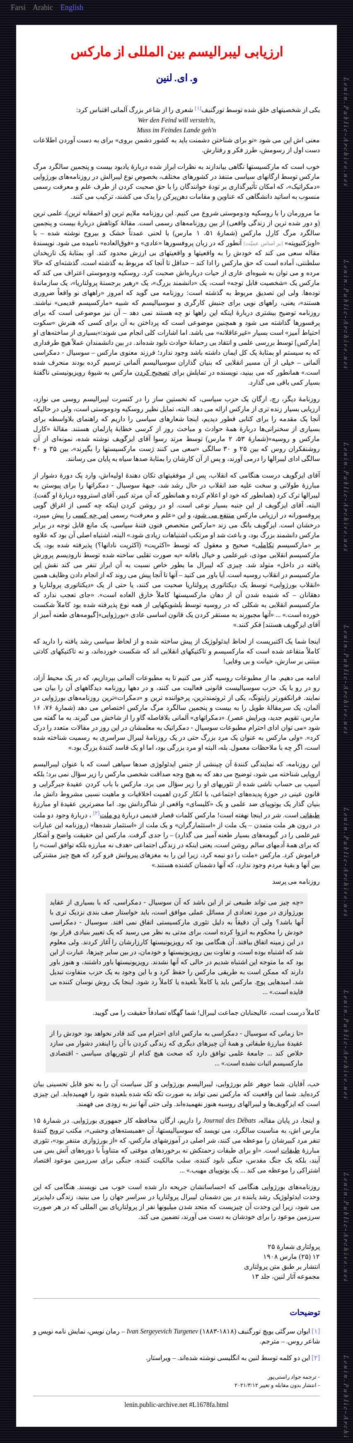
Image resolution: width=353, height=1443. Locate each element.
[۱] (316, 1331)
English (71, 7)
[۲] (316, 1357)
